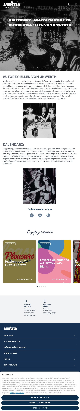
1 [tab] (37, 287)
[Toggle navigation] (76, 4)
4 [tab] (44, 287)
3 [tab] (42, 287)
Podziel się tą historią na (40, 209)
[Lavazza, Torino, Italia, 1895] (10, 4)
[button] (68, 4)
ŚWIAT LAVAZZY (10, 353)
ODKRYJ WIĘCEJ (25, 279)
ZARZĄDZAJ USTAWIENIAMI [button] (40, 403)
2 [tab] (40, 287)
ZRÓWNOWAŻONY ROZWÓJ (15, 347)
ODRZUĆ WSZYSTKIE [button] (40, 408)
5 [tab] (46, 287)
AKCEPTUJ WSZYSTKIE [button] (40, 397)
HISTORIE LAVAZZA (12, 341)
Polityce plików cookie (17, 392)
